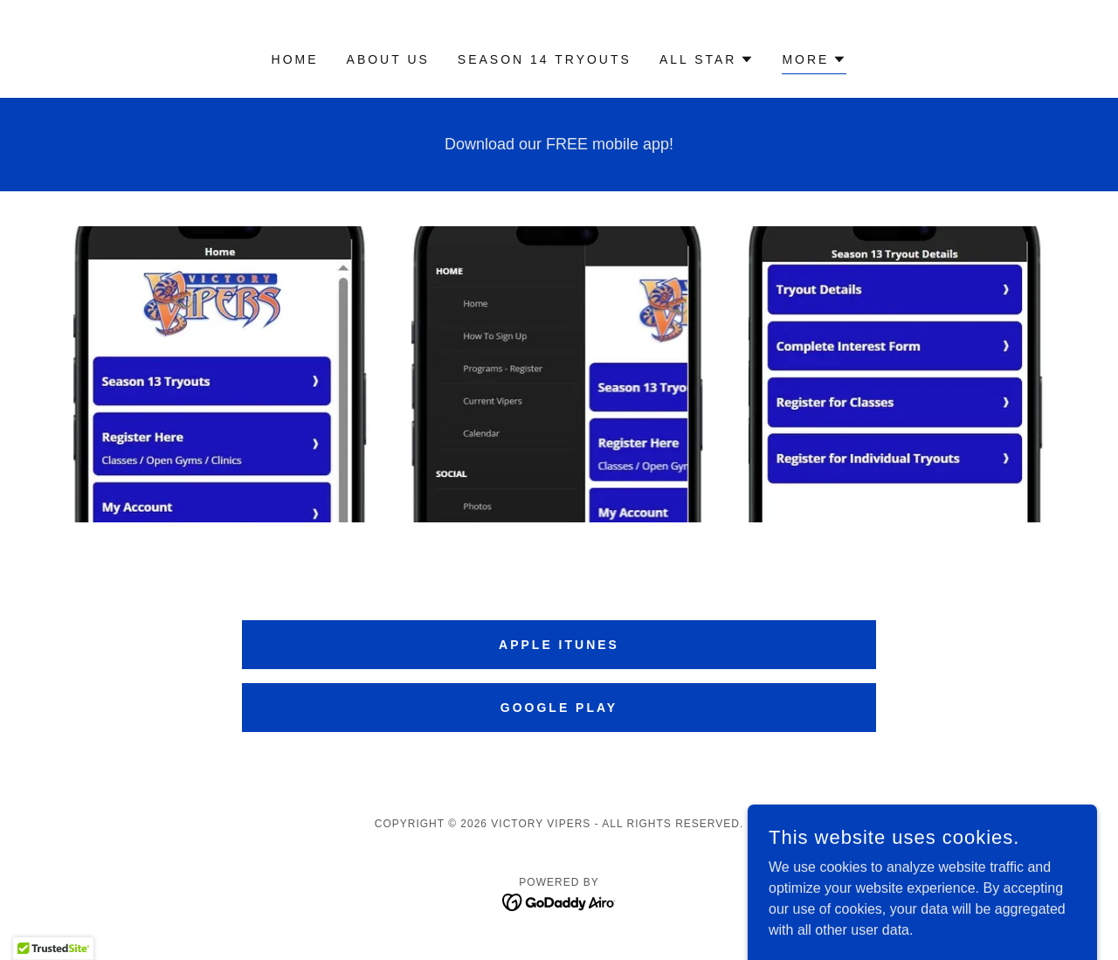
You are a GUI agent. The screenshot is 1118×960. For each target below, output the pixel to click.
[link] (559, 901)
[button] (707, 59)
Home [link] (295, 59)
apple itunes (559, 645)
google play (559, 708)
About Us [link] (388, 59)
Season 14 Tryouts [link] (544, 59)
